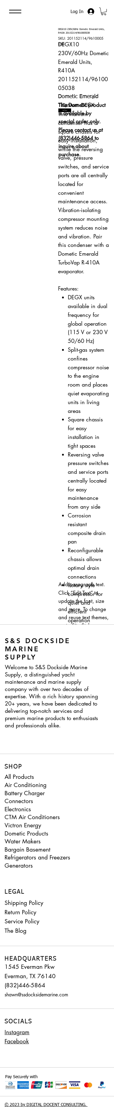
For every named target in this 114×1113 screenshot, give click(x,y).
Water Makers (23, 841)
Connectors (19, 801)
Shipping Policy (24, 903)
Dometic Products (26, 833)
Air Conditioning (26, 785)
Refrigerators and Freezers (37, 857)
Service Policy (22, 921)
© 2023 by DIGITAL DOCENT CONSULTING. (46, 1105)
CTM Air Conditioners (32, 817)
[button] (103, 11)
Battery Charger (25, 793)
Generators (19, 865)
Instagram (17, 1032)
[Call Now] (64, 110)
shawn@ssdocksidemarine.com (36, 995)
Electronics (18, 809)
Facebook (17, 1041)
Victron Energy (23, 825)
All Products (19, 777)
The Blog (15, 931)
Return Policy (20, 912)
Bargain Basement (27, 849)
